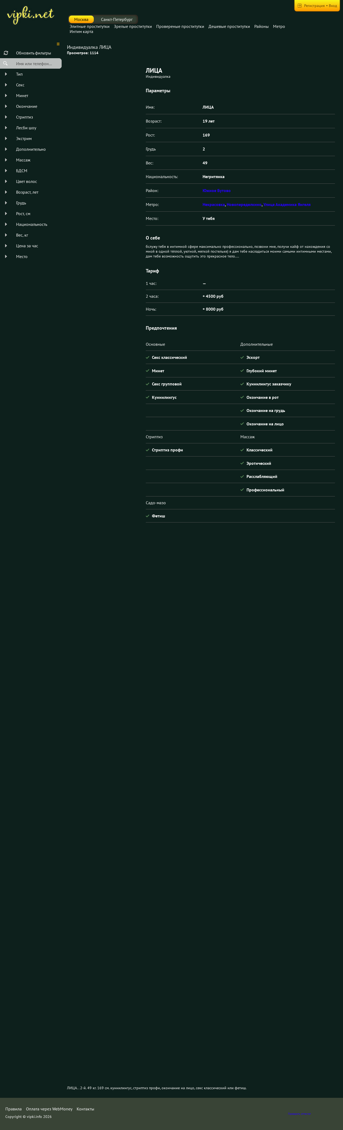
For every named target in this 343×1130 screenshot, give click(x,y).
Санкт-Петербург (117, 19)
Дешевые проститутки (229, 26)
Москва (81, 19)
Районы (261, 26)
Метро (279, 26)
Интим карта (81, 31)
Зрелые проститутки (133, 26)
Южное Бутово (217, 190)
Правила (13, 1108)
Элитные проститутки (90, 26)
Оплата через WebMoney (49, 1108)
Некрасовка (214, 204)
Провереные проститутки (180, 26)
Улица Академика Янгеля (287, 204)
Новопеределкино (244, 204)
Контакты (85, 1108)
